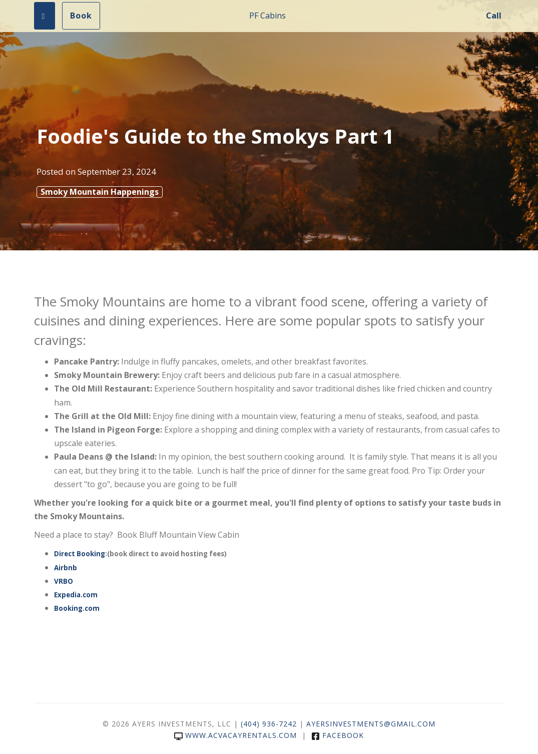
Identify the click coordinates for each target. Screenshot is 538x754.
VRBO (63, 581)
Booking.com (77, 608)
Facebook (337, 735)
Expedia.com (76, 594)
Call (493, 15)
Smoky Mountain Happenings (100, 191)
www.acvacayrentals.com (235, 735)
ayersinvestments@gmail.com (370, 723)
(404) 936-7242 (269, 723)
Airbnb (65, 567)
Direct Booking (79, 553)
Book (81, 15)
